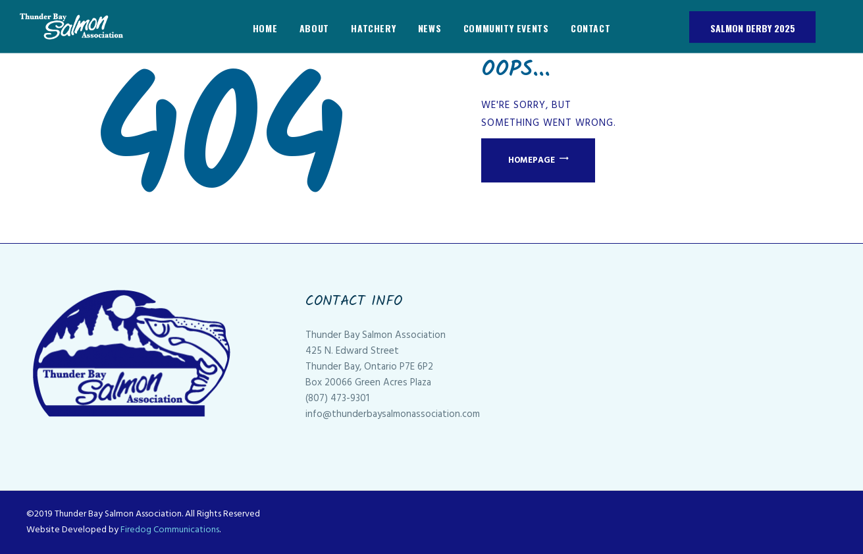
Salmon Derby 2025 (752, 28)
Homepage (531, 160)
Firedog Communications (169, 530)
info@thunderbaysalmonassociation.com (392, 414)
